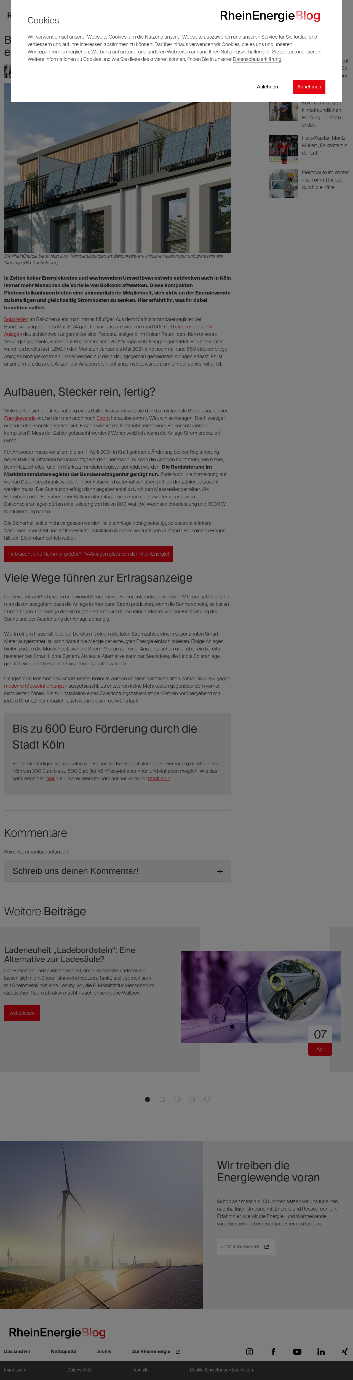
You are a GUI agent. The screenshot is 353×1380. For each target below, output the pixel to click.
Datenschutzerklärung (257, 59)
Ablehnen (267, 87)
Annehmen (309, 87)
